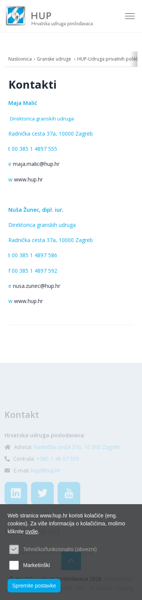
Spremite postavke (34, 586)
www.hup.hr (28, 179)
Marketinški (36, 565)
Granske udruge (54, 59)
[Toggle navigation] (130, 16)
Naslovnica (20, 59)
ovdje (31, 531)
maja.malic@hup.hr (36, 163)
